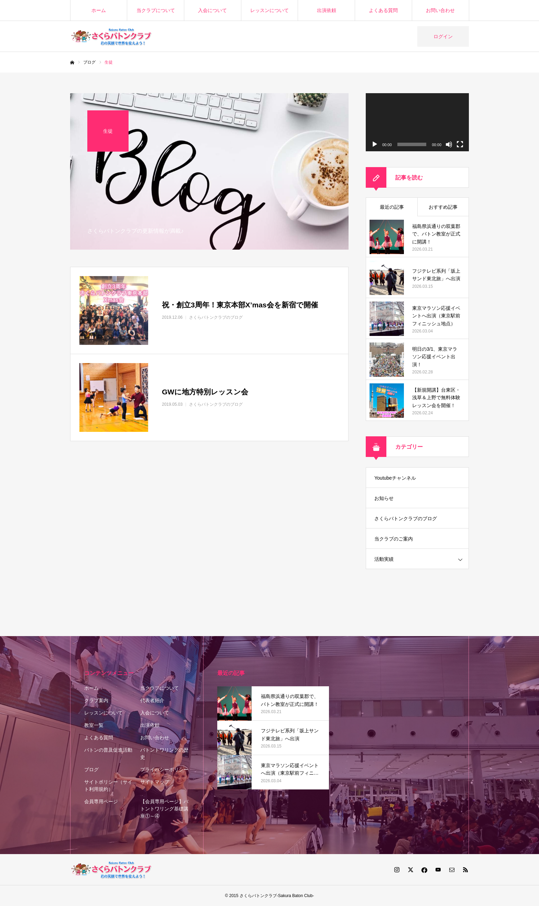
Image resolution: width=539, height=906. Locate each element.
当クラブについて (155, 10)
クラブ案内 (96, 700)
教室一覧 (93, 725)
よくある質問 (383, 10)
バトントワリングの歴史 (164, 753)
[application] (417, 122)
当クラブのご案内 (393, 539)
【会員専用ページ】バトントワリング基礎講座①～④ (164, 809)
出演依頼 (326, 10)
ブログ (91, 769)
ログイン (443, 36)
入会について (212, 10)
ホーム (98, 10)
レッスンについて (269, 10)
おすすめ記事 (443, 207)
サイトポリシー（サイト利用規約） (108, 785)
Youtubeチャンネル (395, 478)
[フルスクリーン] (459, 144)
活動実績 (384, 559)
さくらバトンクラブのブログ (405, 518)
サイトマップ (154, 782)
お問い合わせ (440, 10)
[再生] (374, 144)
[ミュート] (449, 144)
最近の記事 (392, 207)
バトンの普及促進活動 (108, 750)
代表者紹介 (152, 700)
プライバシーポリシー (164, 769)
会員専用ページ (101, 801)
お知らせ (384, 498)
